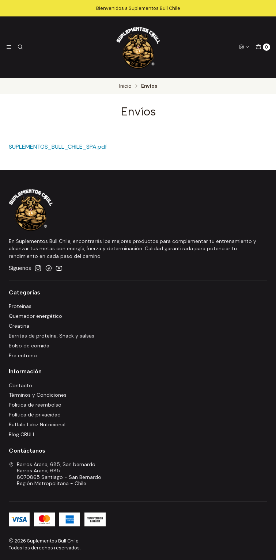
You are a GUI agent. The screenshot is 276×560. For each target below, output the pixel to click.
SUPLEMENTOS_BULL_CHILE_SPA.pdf (58, 147)
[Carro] (263, 47)
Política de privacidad (35, 414)
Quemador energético (35, 316)
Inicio (125, 86)
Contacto (20, 385)
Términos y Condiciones (38, 395)
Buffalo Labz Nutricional (37, 424)
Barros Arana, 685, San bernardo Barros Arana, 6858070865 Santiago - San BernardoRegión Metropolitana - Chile (55, 474)
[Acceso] (244, 47)
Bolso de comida (29, 345)
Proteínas (20, 306)
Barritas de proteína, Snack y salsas (51, 335)
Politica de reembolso (35, 404)
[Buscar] (19, 47)
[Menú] (8, 47)
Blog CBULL (22, 434)
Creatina (19, 326)
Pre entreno (23, 355)
